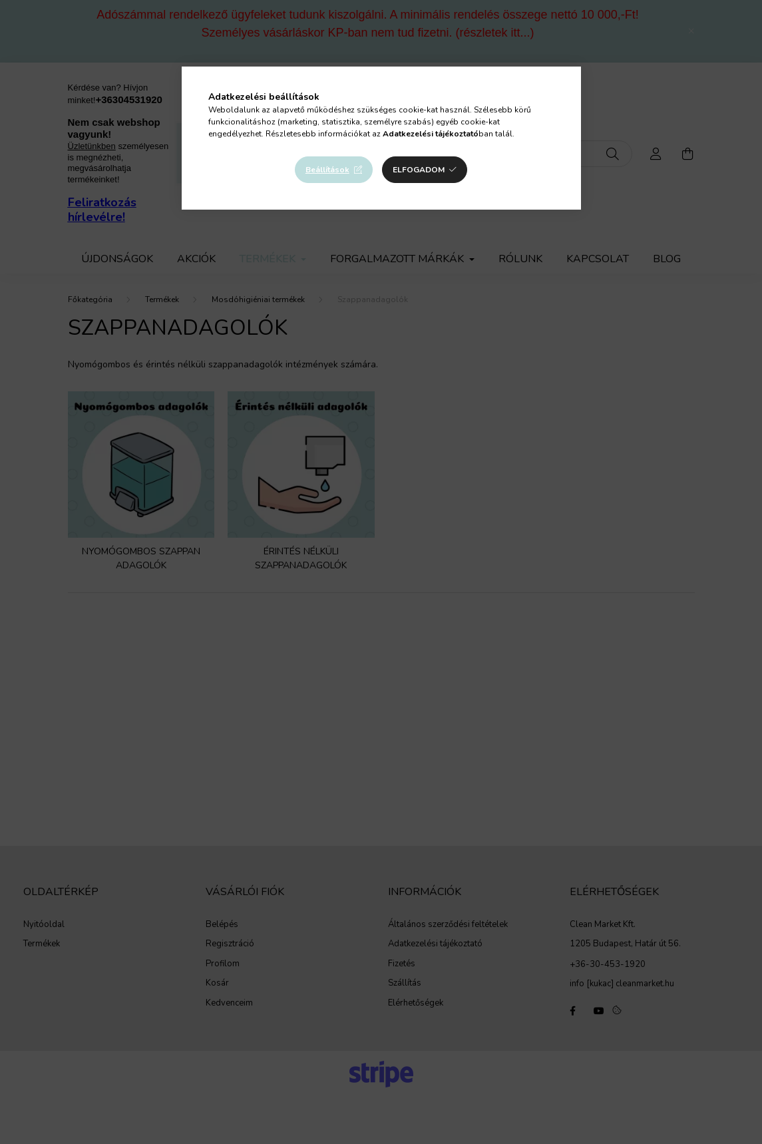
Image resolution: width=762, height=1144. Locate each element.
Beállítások (327, 169)
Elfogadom (419, 169)
